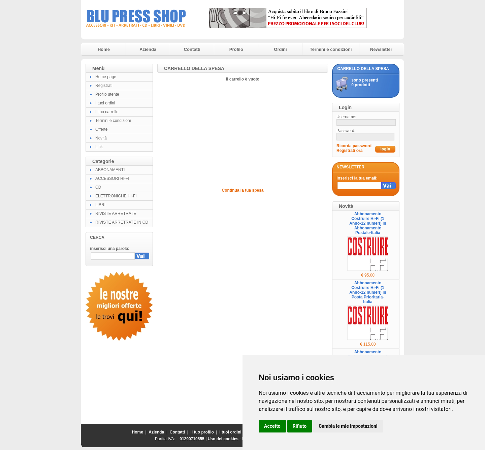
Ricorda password (353, 145)
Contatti (192, 49)
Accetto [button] (272, 426)
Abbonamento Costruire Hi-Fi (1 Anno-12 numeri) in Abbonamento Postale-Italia (367, 223)
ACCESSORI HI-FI (112, 178)
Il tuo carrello (107, 111)
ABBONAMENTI (110, 169)
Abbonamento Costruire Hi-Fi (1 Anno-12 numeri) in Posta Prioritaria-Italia (367, 292)
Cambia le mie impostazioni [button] (348, 426)
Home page (105, 76)
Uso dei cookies (223, 439)
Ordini (280, 49)
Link (99, 146)
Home (104, 49)
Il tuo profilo (202, 432)
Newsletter (381, 49)
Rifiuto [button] (300, 426)
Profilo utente (107, 94)
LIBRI (100, 204)
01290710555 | (193, 439)
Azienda (147, 49)
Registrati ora (349, 150)
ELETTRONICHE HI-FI (116, 196)
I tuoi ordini (105, 103)
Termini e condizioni (331, 49)
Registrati (103, 85)
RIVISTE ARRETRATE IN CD (121, 222)
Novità (101, 138)
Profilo (236, 49)
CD (98, 187)
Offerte (101, 129)
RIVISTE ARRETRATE (115, 213)
